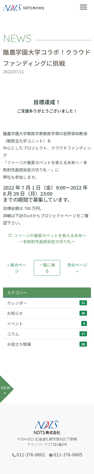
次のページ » (77, 268)
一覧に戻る (47, 268)
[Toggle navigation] (85, 7)
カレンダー (47, 303)
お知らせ (47, 313)
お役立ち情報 (47, 344)
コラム (47, 334)
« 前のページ (16, 268)
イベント (47, 323)
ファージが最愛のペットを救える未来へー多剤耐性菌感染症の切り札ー (47, 238)
